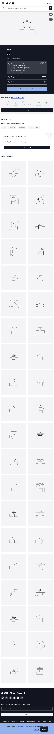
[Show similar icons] (51, 19)
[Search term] (28, 8)
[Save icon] (51, 14)
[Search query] (27, 142)
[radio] (27, 67)
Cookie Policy (24, 726)
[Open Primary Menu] (3, 3)
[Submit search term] (50, 8)
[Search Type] (4, 8)
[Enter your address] (27, 709)
